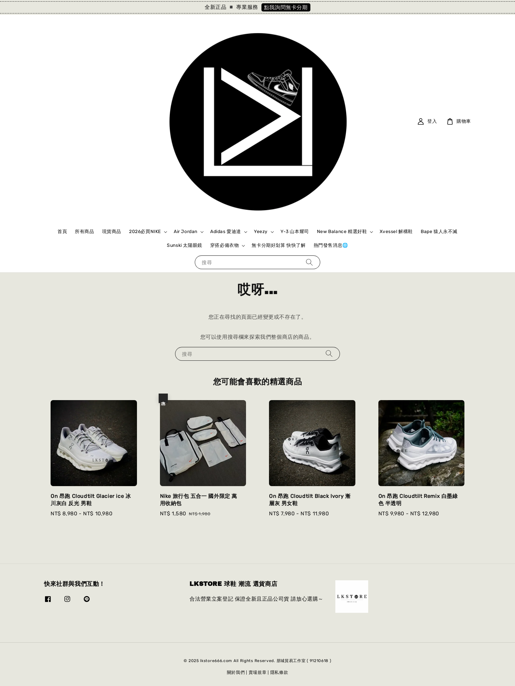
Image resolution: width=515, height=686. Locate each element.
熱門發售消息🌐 (331, 245)
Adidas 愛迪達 (225, 231)
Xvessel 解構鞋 (396, 231)
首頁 (62, 231)
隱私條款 (279, 672)
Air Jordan (185, 231)
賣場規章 (258, 672)
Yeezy (261, 231)
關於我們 (236, 672)
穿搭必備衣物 (224, 245)
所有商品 (84, 231)
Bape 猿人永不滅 (439, 231)
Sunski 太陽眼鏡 (184, 245)
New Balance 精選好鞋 (342, 231)
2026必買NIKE (145, 231)
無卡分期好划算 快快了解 (278, 245)
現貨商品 (111, 231)
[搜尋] (309, 262)
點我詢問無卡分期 (286, 7)
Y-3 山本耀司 (294, 231)
